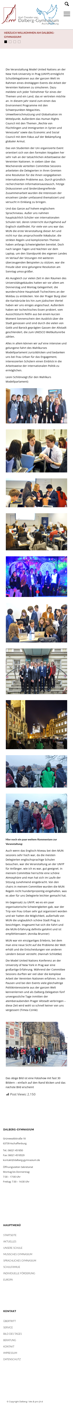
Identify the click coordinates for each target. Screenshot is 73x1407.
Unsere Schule (13, 1247)
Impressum (10, 1352)
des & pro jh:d (36, 1401)
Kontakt (8, 1346)
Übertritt (9, 1321)
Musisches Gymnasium (17, 1254)
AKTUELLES (9, 1241)
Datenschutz (12, 1359)
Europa (8, 1279)
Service (8, 1327)
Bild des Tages (12, 1333)
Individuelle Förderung (19, 1273)
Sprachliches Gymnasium (19, 1260)
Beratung (9, 1340)
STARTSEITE (10, 1235)
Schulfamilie (11, 1266)
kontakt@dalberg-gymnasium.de (21, 1160)
